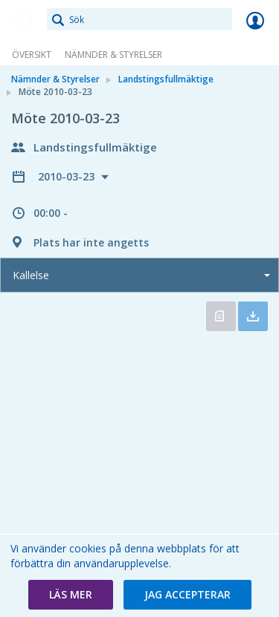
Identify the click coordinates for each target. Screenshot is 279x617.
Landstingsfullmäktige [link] (166, 79)
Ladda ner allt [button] (253, 316)
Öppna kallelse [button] (221, 316)
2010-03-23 (67, 176)
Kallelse (31, 275)
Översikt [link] (31, 54)
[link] (24, 20)
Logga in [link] (255, 20)
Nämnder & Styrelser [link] (113, 54)
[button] (70, 595)
